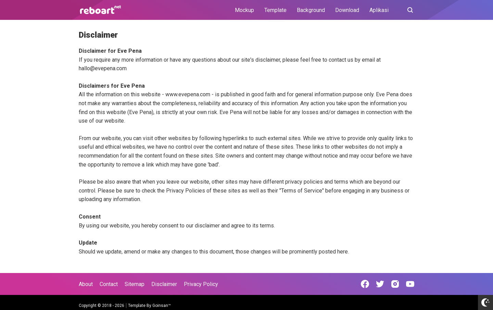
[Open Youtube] (410, 284)
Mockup (244, 10)
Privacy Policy (201, 284)
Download (347, 10)
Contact (109, 284)
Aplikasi (379, 10)
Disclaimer (164, 284)
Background (311, 10)
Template (275, 10)
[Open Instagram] (395, 284)
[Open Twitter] (380, 284)
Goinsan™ (161, 305)
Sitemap (134, 284)
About (86, 284)
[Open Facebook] (365, 284)
